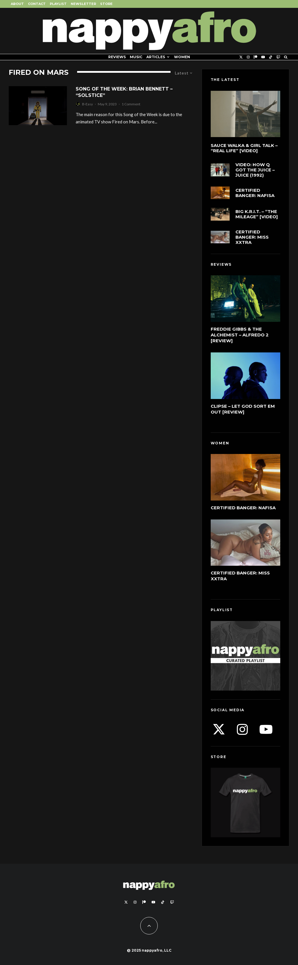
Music (136, 57)
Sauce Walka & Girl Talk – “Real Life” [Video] (244, 148)
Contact (37, 4)
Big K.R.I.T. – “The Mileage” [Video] (256, 214)
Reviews (117, 57)
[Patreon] (255, 57)
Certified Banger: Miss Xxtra (252, 237)
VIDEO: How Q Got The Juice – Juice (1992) (255, 170)
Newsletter (83, 4)
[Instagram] (248, 57)
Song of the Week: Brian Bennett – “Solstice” (124, 92)
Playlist (58, 4)
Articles (155, 57)
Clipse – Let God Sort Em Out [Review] (243, 409)
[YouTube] (263, 57)
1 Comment (131, 104)
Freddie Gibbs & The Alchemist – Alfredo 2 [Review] (240, 334)
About (17, 4)
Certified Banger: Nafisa (254, 193)
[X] (241, 57)
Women (182, 57)
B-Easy (87, 104)
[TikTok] (270, 57)
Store (106, 4)
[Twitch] (278, 57)
